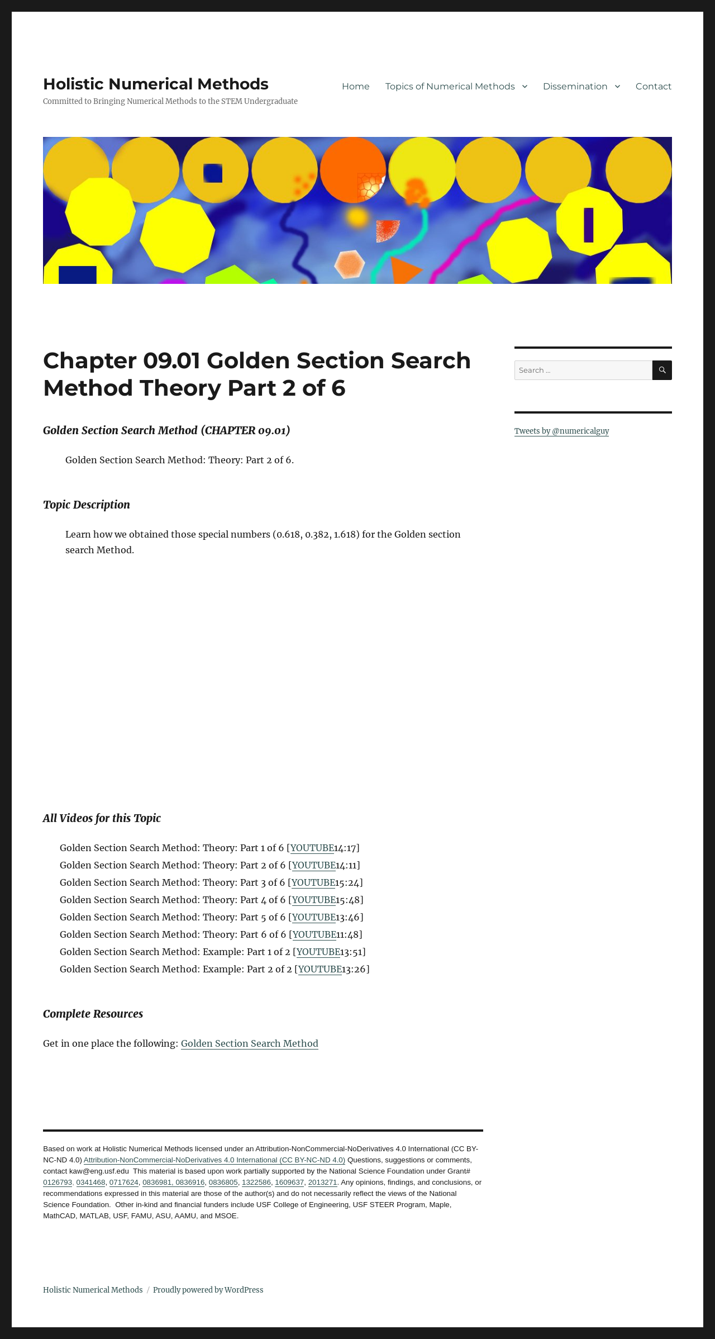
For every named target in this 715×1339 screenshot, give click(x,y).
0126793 (57, 1182)
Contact (654, 86)
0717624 (124, 1182)
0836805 (223, 1182)
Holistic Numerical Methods (156, 83)
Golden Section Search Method (249, 1043)
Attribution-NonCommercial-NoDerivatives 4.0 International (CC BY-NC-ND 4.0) (214, 1160)
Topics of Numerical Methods (450, 86)
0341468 (91, 1182)
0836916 (189, 1182)
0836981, (158, 1182)
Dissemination (575, 86)
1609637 (289, 1182)
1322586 (256, 1182)
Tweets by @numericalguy (561, 431)
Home (356, 86)
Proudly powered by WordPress (208, 1290)
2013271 (322, 1182)
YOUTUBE (312, 847)
